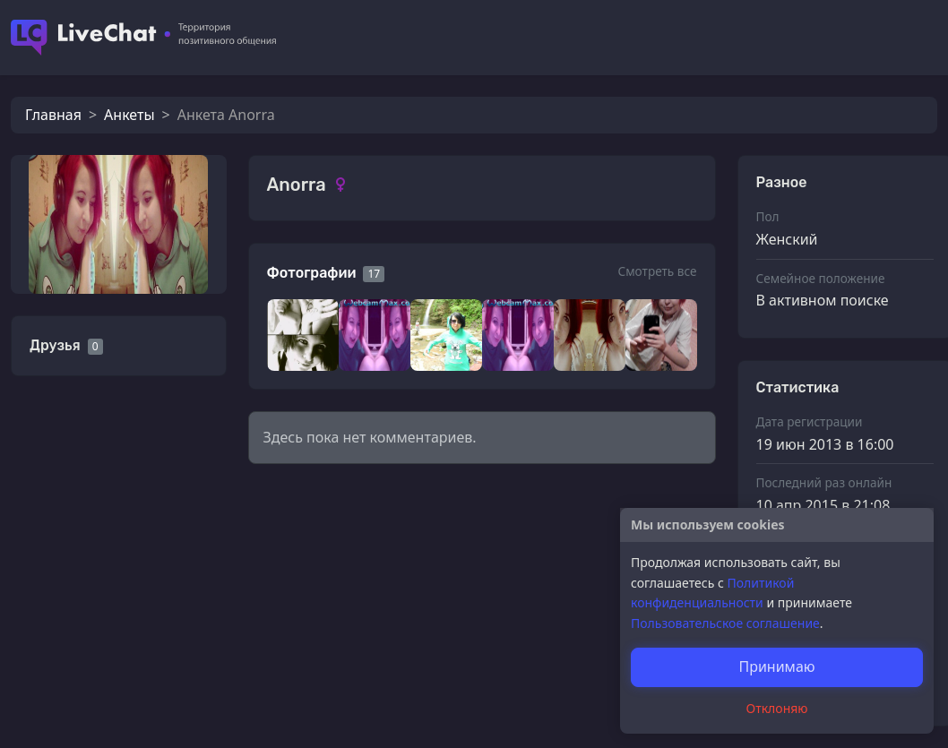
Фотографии (312, 272)
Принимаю (776, 666)
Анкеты (129, 115)
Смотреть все (656, 270)
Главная (53, 115)
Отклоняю (777, 708)
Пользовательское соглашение (725, 623)
